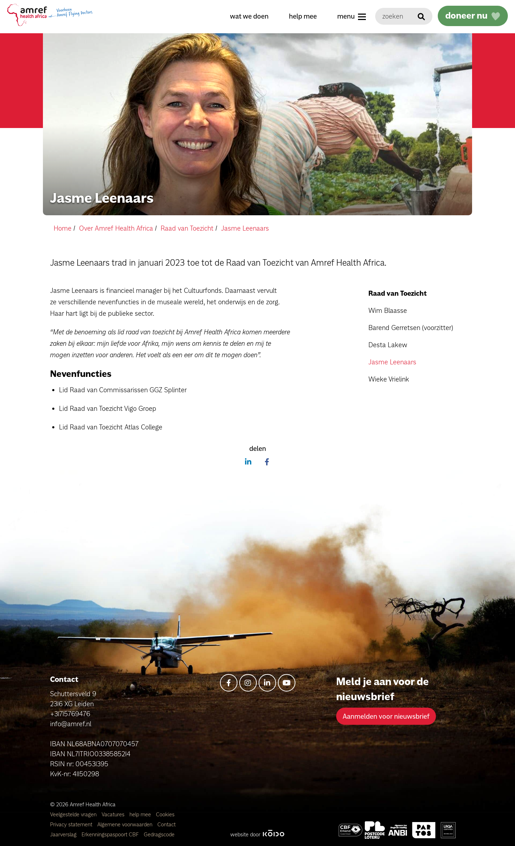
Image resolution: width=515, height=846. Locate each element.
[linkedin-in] (267, 683)
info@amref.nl (70, 723)
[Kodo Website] (273, 834)
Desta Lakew (387, 344)
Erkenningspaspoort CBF (111, 834)
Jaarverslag (64, 834)
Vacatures (114, 814)
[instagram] (248, 683)
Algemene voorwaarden (125, 824)
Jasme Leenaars (392, 362)
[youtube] (286, 683)
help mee (303, 16)
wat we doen (249, 16)
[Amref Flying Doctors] (375, 830)
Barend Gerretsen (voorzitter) (410, 327)
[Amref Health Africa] (350, 830)
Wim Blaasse (387, 310)
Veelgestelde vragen (74, 814)
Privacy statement (72, 824)
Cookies (165, 814)
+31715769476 (70, 713)
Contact (166, 824)
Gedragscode (159, 834)
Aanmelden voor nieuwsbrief (386, 716)
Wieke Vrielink (388, 379)
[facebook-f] (228, 683)
